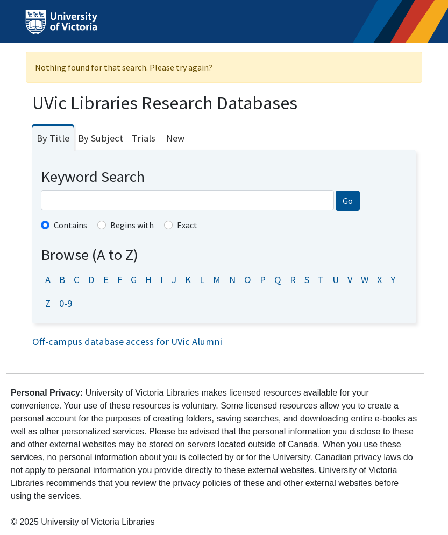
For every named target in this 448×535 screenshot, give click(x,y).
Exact (187, 225)
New (175, 138)
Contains (70, 225)
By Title (53, 138)
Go (348, 200)
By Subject (100, 138)
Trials (143, 138)
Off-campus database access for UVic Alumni (127, 341)
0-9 (65, 303)
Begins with (132, 225)
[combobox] (187, 200)
